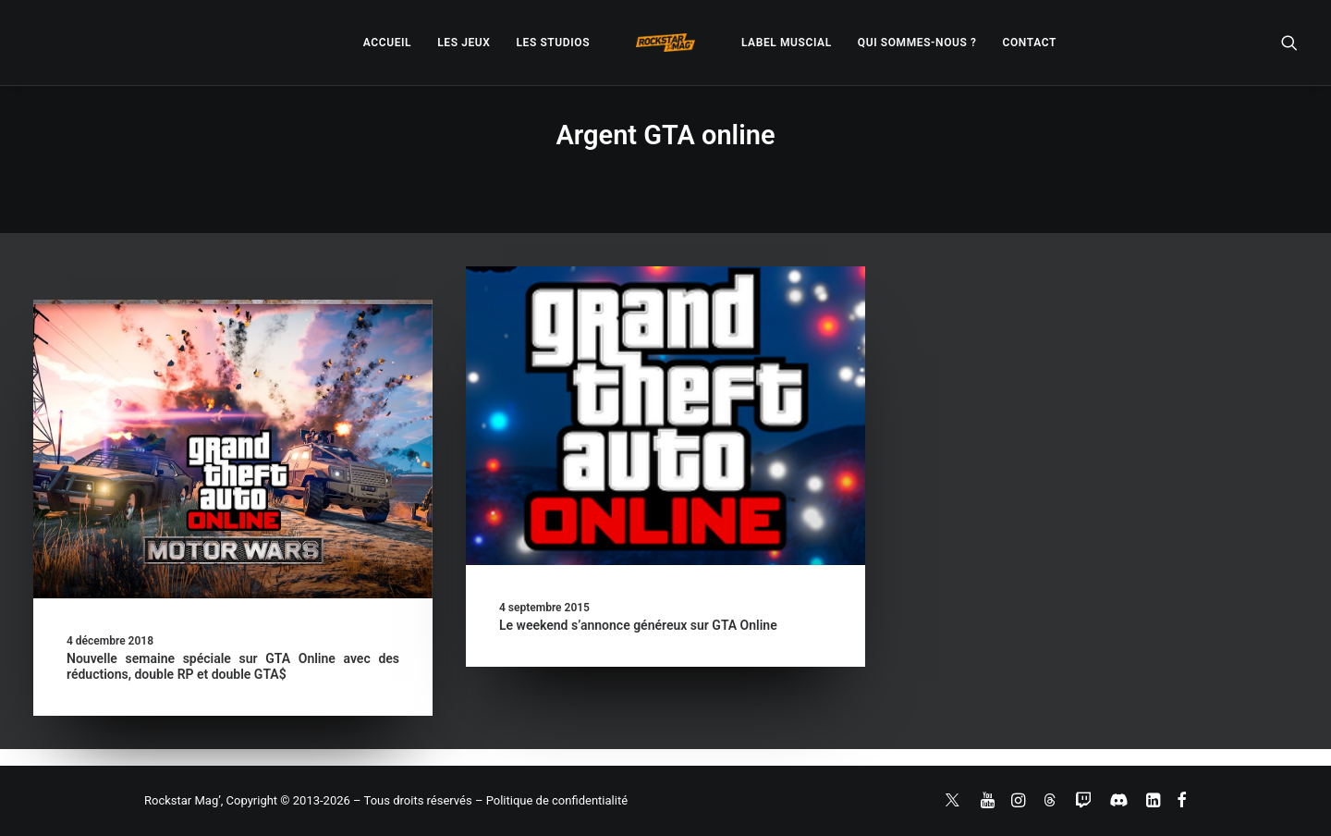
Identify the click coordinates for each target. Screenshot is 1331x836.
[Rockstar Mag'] (665, 42)
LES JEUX (463, 42)
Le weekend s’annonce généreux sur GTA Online (638, 625)
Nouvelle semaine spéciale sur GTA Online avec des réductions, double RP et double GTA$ (233, 666)
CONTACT (1029, 42)
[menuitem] (387, 42)
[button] (1289, 42)
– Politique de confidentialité (551, 800)
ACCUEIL (387, 42)
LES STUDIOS (553, 42)
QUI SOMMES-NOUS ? (917, 42)
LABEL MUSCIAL (786, 42)
